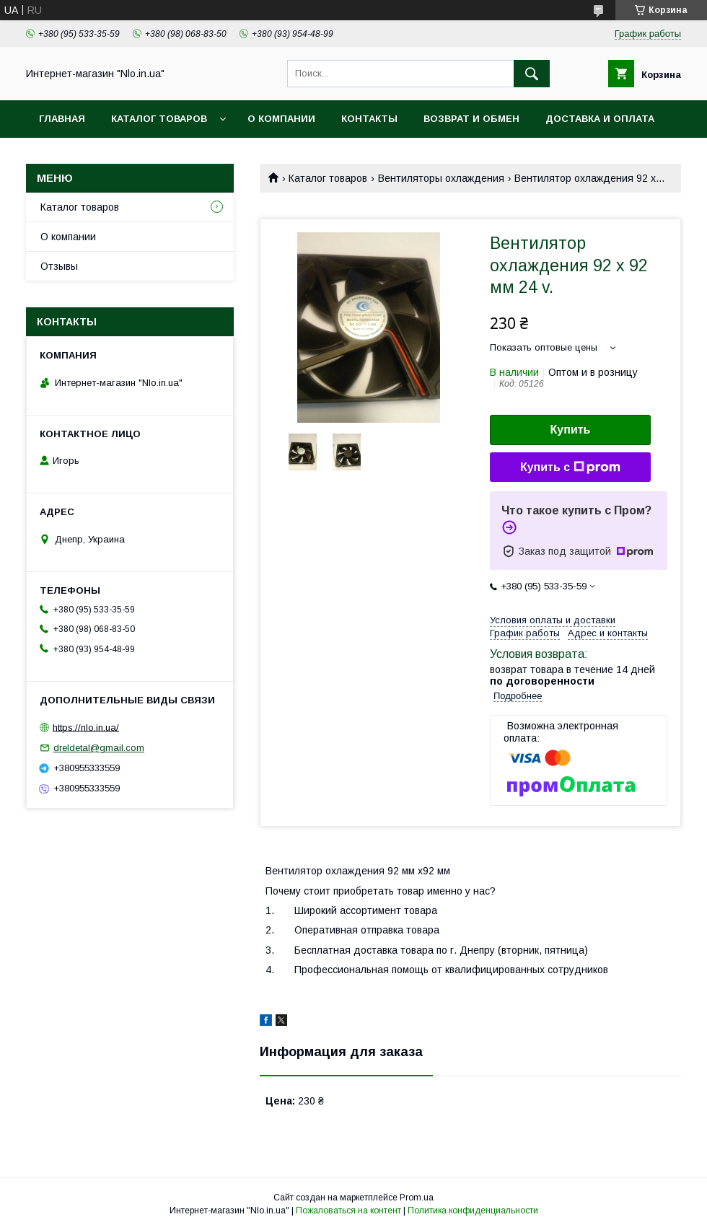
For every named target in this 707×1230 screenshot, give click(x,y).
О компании (281, 118)
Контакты (369, 118)
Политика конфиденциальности (473, 1210)
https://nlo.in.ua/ (86, 726)
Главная (62, 118)
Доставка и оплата (599, 118)
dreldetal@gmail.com (98, 747)
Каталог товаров (159, 118)
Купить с (570, 467)
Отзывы (59, 266)
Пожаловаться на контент (348, 1210)
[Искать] (532, 73)
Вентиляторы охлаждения (441, 178)
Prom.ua (417, 1197)
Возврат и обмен (471, 118)
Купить (570, 429)
